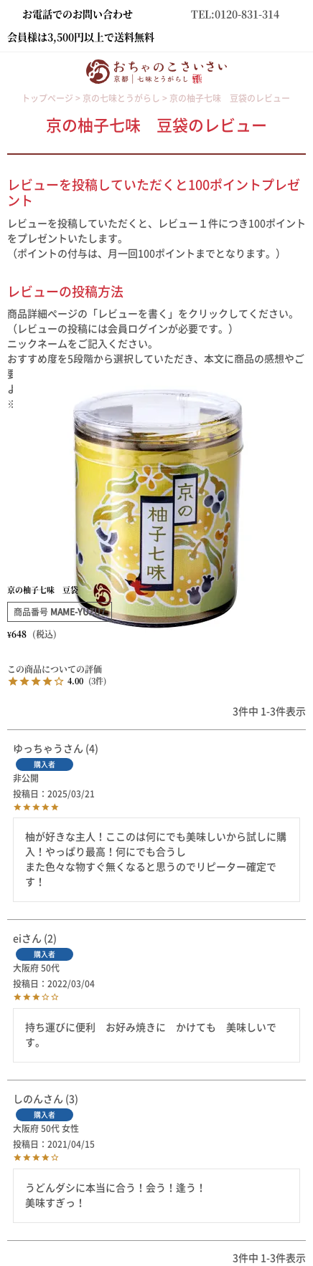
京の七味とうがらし (121, 98)
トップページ (47, 98)
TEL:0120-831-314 (235, 13)
